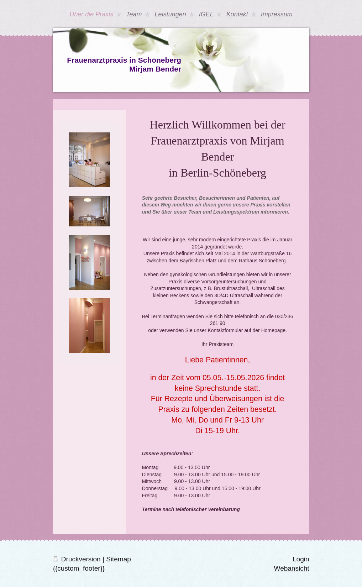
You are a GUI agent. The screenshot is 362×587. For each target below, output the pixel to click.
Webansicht (291, 568)
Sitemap (118, 559)
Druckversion (78, 559)
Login (301, 559)
